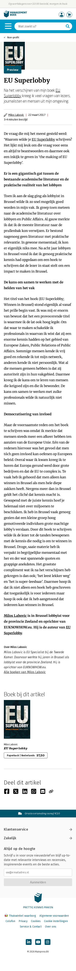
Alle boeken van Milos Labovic (25, 672)
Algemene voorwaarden (54, 915)
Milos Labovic (16, 114)
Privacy (23, 921)
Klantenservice (38, 829)
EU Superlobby (43, 139)
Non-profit (13, 37)
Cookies (36, 921)
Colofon (10, 921)
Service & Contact (31, 926)
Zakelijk (38, 838)
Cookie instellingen (56, 921)
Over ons (50, 926)
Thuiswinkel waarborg (21, 915)
